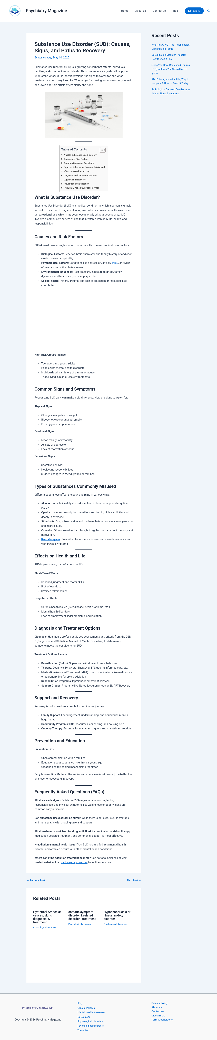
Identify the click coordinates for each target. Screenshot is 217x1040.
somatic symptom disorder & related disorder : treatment (83, 915)
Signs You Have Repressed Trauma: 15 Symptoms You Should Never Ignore (168, 73)
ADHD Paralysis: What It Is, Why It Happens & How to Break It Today (171, 87)
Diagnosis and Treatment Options (80, 175)
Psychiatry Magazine (46, 10)
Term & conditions (159, 1021)
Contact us (161, 10)
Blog (176, 10)
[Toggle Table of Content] (103, 150)
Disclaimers (155, 1016)
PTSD (115, 262)
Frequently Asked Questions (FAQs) (81, 187)
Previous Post (37, 880)
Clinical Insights (86, 1007)
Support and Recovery (74, 179)
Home (129, 10)
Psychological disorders (45, 927)
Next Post (133, 880)
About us (144, 10)
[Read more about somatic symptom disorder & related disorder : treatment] (83, 938)
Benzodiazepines (51, 539)
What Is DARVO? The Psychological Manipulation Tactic (168, 48)
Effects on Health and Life (76, 171)
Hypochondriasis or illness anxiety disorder (118, 915)
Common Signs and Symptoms (78, 163)
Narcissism (84, 1016)
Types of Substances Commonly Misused (84, 167)
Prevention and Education (76, 183)
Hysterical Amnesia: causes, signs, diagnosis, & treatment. (48, 917)
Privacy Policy (157, 1003)
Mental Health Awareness (92, 1012)
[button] (194, 10)
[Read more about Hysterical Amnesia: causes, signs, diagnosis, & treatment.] (48, 939)
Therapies (83, 1030)
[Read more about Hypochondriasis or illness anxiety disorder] (119, 950)
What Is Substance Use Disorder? (80, 155)
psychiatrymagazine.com (75, 862)
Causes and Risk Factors (75, 159)
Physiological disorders (91, 1021)
